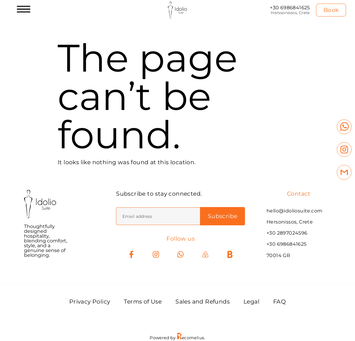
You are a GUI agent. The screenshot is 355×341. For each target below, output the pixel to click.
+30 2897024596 (287, 233)
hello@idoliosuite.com (294, 211)
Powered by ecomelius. (177, 337)
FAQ (279, 301)
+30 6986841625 (290, 7)
